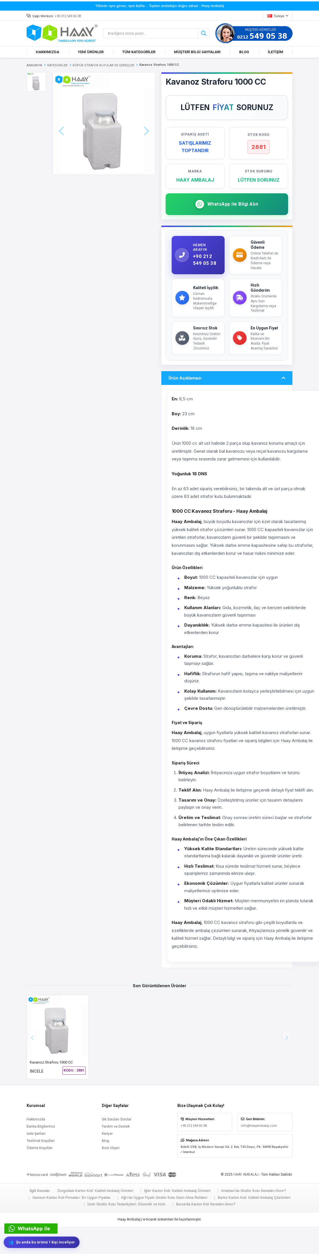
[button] (287, 1062)
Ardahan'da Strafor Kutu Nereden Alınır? (253, 1218)
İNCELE (36, 1098)
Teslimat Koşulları (41, 1168)
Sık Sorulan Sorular (116, 1147)
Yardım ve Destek (116, 1154)
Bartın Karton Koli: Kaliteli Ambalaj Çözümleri (254, 1225)
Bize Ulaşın (111, 1175)
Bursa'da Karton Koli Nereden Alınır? (205, 1232)
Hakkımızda (36, 1147)
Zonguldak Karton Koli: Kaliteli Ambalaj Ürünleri (95, 1218)
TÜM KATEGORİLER (138, 52)
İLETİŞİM (275, 52)
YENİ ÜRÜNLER (91, 52)
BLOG (244, 52)
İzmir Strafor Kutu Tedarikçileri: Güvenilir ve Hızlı (127, 1232)
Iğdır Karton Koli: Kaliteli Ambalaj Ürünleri (177, 1218)
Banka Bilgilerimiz (41, 1154)
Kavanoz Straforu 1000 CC (51, 1090)
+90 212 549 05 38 (68, 16)
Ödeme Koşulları (40, 1175)
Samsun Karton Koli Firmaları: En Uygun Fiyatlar (71, 1225)
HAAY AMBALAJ (246, 1202)
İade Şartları (36, 1161)
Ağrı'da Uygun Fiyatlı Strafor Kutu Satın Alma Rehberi (164, 1225)
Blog (105, 1168)
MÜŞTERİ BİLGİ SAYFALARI (197, 52)
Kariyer (107, 1161)
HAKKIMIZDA (47, 52)
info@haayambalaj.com (259, 1153)
